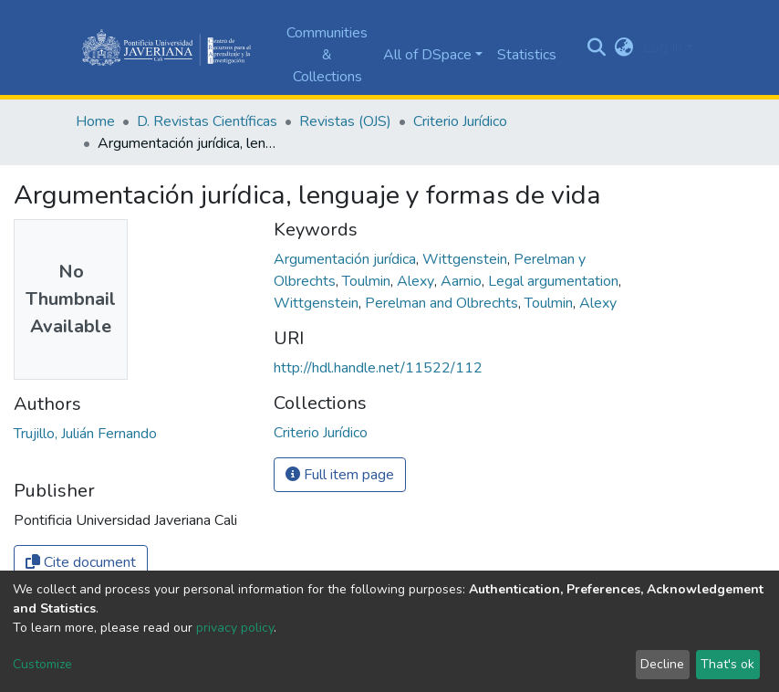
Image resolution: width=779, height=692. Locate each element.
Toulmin (368, 281)
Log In (662, 47)
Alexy (417, 281)
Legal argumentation (555, 281)
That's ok (727, 664)
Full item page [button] (340, 475)
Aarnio (463, 281)
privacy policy (235, 627)
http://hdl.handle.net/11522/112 (378, 368)
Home (95, 121)
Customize (42, 664)
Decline (662, 664)
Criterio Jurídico (460, 121)
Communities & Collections (327, 55)
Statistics (526, 55)
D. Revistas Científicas (207, 121)
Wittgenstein (466, 259)
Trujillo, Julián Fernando (85, 434)
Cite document (81, 562)
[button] (624, 47)
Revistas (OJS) (345, 121)
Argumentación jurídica (347, 259)
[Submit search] (597, 47)
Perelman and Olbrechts (443, 303)
